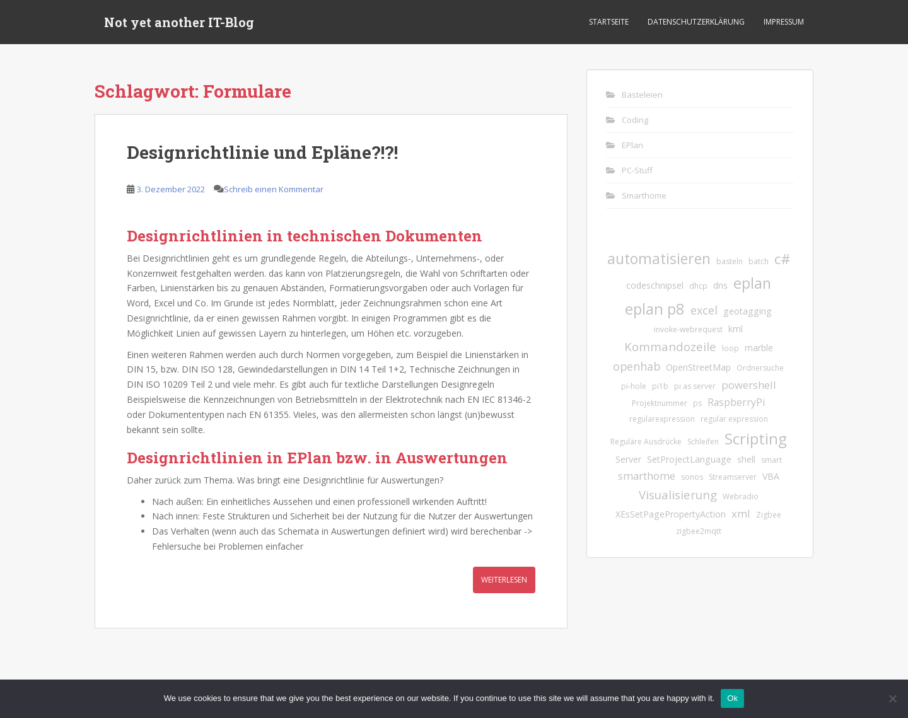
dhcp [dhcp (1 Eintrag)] (698, 286)
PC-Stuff (637, 170)
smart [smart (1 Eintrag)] (771, 460)
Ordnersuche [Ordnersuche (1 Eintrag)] (760, 367)
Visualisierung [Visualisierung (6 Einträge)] (678, 494)
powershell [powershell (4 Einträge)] (748, 385)
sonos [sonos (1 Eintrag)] (692, 477)
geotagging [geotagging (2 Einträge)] (747, 311)
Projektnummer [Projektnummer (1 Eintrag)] (659, 403)
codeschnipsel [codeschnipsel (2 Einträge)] (655, 285)
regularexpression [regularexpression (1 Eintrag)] (662, 419)
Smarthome (644, 195)
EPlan (632, 145)
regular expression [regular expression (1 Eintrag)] (734, 419)
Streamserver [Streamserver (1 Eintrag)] (733, 477)
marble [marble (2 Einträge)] (759, 348)
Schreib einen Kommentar (273, 189)
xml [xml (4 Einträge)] (740, 513)
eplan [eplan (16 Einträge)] (752, 283)
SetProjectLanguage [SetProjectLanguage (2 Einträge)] (689, 459)
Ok (732, 698)
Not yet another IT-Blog (179, 22)
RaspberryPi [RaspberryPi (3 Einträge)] (736, 402)
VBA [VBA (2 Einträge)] (770, 476)
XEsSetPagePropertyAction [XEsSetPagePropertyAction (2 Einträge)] (670, 514)
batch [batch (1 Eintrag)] (758, 261)
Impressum (784, 21)
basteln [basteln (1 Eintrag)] (729, 261)
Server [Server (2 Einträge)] (628, 459)
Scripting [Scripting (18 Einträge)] (756, 438)
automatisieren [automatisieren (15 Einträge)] (659, 258)
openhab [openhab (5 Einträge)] (636, 366)
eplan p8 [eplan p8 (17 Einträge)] (655, 309)
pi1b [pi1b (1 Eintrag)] (660, 386)
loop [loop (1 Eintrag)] (730, 348)
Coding (635, 119)
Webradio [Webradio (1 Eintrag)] (741, 496)
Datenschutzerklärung (696, 21)
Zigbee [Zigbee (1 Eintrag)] (768, 514)
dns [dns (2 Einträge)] (720, 285)
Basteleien (642, 94)
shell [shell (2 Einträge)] (746, 459)
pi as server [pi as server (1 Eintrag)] (695, 386)
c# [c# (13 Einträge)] (782, 259)
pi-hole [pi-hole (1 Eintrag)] (633, 386)
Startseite (609, 21)
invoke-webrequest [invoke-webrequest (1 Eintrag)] (688, 329)
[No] (892, 698)
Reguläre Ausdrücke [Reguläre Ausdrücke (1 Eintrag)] (646, 441)
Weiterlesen (504, 579)
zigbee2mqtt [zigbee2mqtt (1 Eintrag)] (698, 531)
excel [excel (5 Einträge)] (704, 310)
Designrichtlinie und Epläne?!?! (262, 152)
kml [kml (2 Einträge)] (735, 329)
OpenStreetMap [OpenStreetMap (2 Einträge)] (698, 367)
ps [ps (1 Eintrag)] (697, 403)
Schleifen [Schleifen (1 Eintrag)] (703, 441)
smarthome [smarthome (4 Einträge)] (646, 475)
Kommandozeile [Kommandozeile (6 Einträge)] (670, 346)
